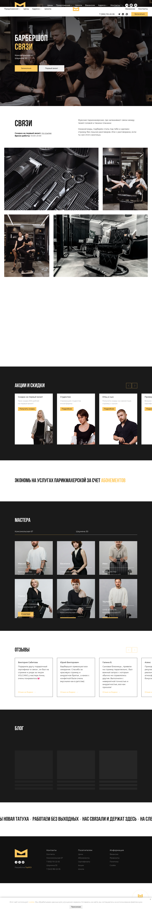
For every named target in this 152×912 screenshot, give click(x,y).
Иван (105, 583)
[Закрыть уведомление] (150, 899)
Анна (62, 639)
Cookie (113, 894)
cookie (31, 902)
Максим (22, 583)
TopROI (28, 896)
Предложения (63, 5)
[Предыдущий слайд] (128, 385)
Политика (114, 891)
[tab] (45, 532)
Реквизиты (114, 887)
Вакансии (90, 5)
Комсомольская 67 (24, 55)
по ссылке (47, 133)
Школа (78, 5)
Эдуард (106, 639)
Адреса (102, 5)
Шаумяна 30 (21, 58)
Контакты (115, 5)
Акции (81, 894)
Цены (50, 5)
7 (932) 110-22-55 (53, 891)
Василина (65, 583)
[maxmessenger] (135, 5)
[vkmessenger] (131, 5)
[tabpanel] (76, 597)
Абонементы (84, 887)
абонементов (113, 481)
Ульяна (21, 639)
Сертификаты (84, 891)
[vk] (19, 891)
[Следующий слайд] (134, 385)
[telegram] (126, 5)
